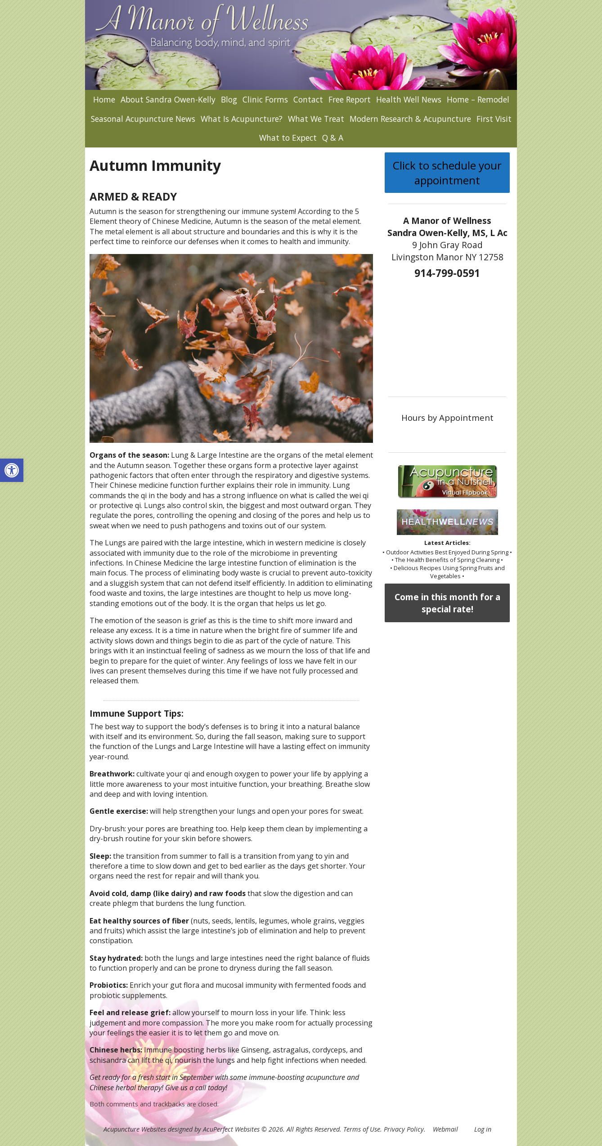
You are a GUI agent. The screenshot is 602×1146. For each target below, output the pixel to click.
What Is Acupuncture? (242, 118)
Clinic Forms (265, 99)
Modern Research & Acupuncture (410, 118)
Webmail (445, 1129)
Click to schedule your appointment (447, 172)
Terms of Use (361, 1129)
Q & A (332, 137)
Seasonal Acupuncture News (143, 118)
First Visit (494, 118)
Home (104, 99)
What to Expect (288, 137)
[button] (11, 470)
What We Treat (316, 118)
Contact (308, 99)
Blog (229, 99)
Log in (482, 1129)
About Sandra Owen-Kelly (168, 99)
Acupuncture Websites (134, 1129)
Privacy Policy (404, 1129)
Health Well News (408, 99)
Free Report (349, 99)
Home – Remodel (478, 99)
